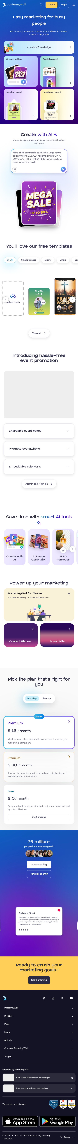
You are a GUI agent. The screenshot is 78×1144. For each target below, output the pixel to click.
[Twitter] (62, 998)
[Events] (48, 260)
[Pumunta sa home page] (12, 5)
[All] (10, 260)
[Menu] (73, 4)
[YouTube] (71, 998)
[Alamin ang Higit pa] (39, 483)
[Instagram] (53, 998)
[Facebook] (44, 998)
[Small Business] (28, 260)
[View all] (39, 333)
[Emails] (63, 260)
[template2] (39, 304)
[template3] (65, 299)
